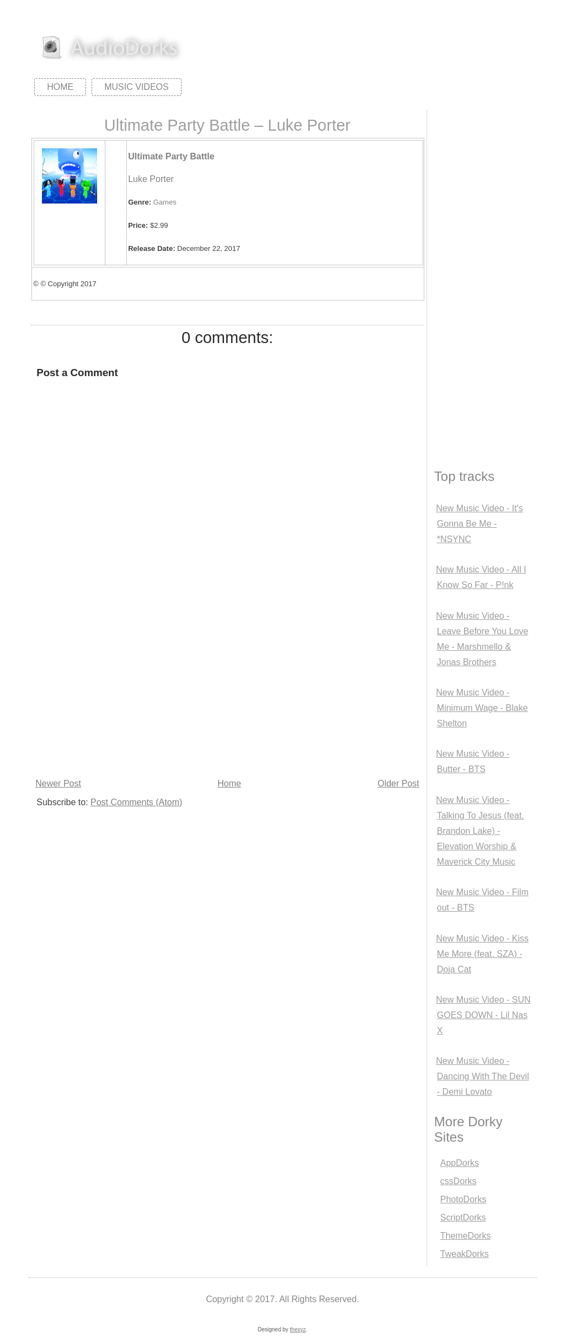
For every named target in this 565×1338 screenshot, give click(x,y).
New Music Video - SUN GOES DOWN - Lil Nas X (483, 1015)
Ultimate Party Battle (171, 156)
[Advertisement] (227, 693)
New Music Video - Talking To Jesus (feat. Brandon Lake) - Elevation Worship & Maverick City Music (480, 830)
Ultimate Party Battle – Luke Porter (227, 125)
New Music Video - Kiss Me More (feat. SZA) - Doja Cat (482, 954)
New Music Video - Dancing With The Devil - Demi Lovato (482, 1076)
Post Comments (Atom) (136, 802)
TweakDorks (464, 1254)
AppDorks (459, 1163)
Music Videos (136, 87)
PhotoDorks (463, 1199)
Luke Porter (151, 179)
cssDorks (458, 1181)
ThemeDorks (465, 1235)
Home (60, 87)
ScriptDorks (463, 1217)
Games (165, 202)
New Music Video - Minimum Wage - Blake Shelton (481, 708)
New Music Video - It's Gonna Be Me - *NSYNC (479, 524)
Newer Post (58, 783)
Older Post (398, 783)
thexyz (298, 1329)
